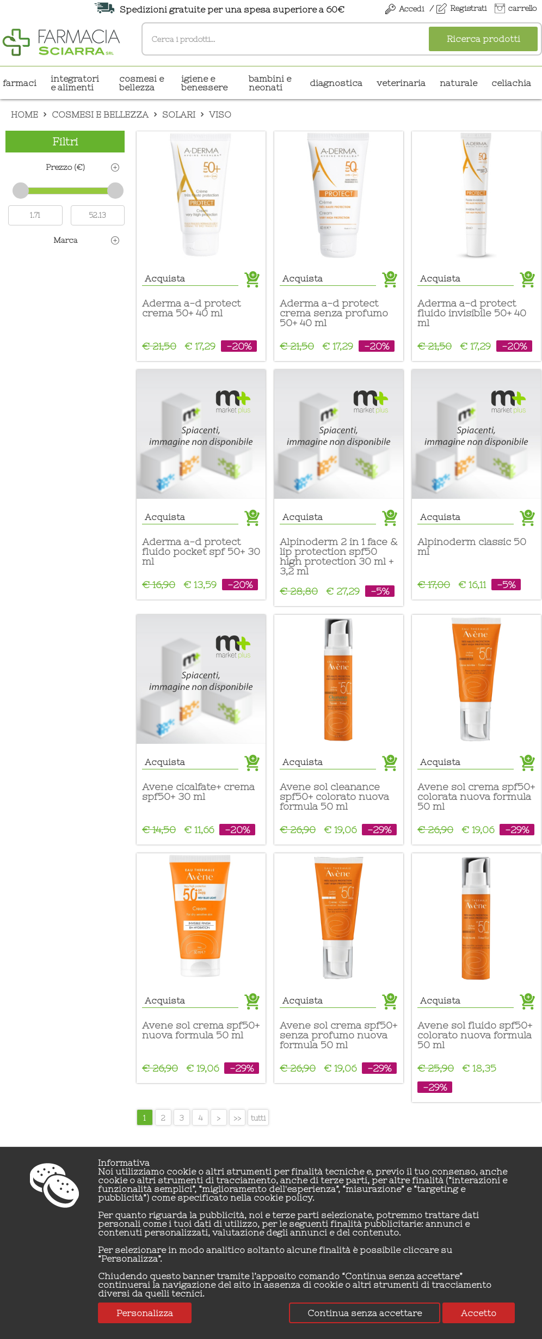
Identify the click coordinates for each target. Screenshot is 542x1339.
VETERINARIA (401, 83)
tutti (258, 1118)
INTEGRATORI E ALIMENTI (75, 83)
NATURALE (458, 83)
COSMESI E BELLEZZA (141, 83)
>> (237, 1118)
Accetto (478, 1313)
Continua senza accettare (364, 1313)
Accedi (411, 8)
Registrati (468, 8)
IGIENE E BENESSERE (204, 83)
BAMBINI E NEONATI (270, 83)
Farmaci (19, 83)
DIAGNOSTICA (336, 83)
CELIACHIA (511, 83)
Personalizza (144, 1313)
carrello (522, 8)
